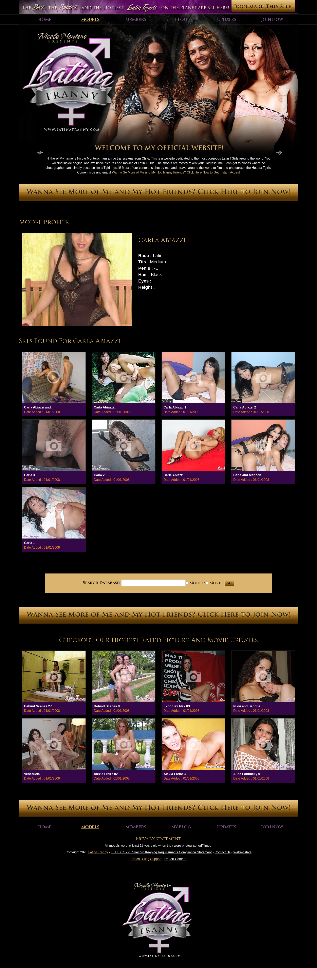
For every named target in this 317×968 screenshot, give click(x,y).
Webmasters (243, 852)
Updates (226, 19)
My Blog (181, 827)
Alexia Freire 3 (175, 774)
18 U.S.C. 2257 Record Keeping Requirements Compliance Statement (161, 852)
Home (45, 19)
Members (136, 19)
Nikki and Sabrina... (248, 706)
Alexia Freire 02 (106, 774)
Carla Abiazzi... (105, 407)
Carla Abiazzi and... (38, 407)
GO (229, 583)
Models (90, 19)
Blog (181, 19)
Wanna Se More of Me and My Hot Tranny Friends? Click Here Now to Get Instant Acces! (176, 172)
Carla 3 (29, 475)
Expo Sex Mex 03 (177, 706)
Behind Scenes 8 (107, 706)
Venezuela (32, 774)
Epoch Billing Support (146, 859)
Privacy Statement (158, 839)
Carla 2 (99, 475)
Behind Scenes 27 (38, 706)
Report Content (175, 859)
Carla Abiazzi (174, 475)
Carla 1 (29, 543)
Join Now (272, 19)
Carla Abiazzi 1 (175, 407)
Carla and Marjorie (247, 475)
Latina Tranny (98, 852)
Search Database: (101, 582)
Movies (215, 583)
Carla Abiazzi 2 (244, 407)
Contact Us (222, 852)
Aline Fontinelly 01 (247, 774)
